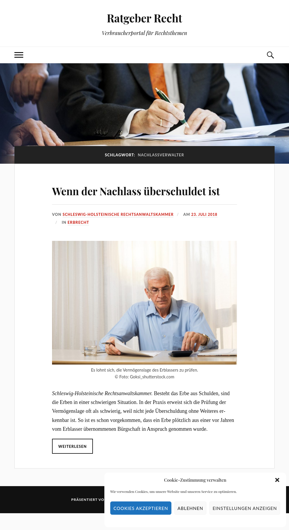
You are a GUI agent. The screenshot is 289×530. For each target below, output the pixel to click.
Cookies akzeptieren (140, 508)
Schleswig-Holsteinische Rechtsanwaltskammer (120, 231)
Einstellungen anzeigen (245, 508)
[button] (277, 480)
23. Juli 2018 (208, 231)
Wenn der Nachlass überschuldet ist (108, 198)
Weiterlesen (73, 463)
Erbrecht (78, 239)
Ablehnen (190, 508)
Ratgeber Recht (144, 17)
